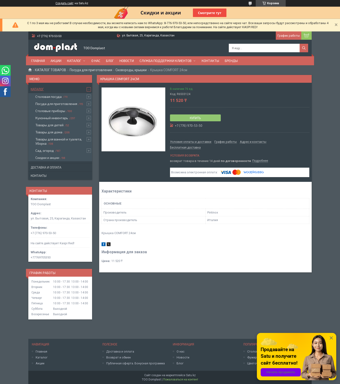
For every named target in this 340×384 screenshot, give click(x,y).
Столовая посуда (48, 97)
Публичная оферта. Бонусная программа (135, 363)
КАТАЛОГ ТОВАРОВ (50, 70)
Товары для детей (49, 125)
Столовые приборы (50, 111)
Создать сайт (64, 3)
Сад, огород (44, 150)
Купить (195, 118)
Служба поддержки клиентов (165, 61)
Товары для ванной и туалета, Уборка (58, 141)
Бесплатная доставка (185, 147)
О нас (95, 61)
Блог (110, 61)
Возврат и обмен (118, 357)
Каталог (74, 61)
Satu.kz (191, 375)
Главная (38, 61)
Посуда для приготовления (91, 70)
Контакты (210, 61)
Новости (126, 61)
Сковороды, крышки (131, 70)
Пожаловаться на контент (180, 379)
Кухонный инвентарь (51, 118)
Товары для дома (48, 132)
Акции (56, 61)
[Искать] (304, 48)
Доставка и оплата (46, 167)
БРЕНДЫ (231, 61)
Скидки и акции (47, 158)
